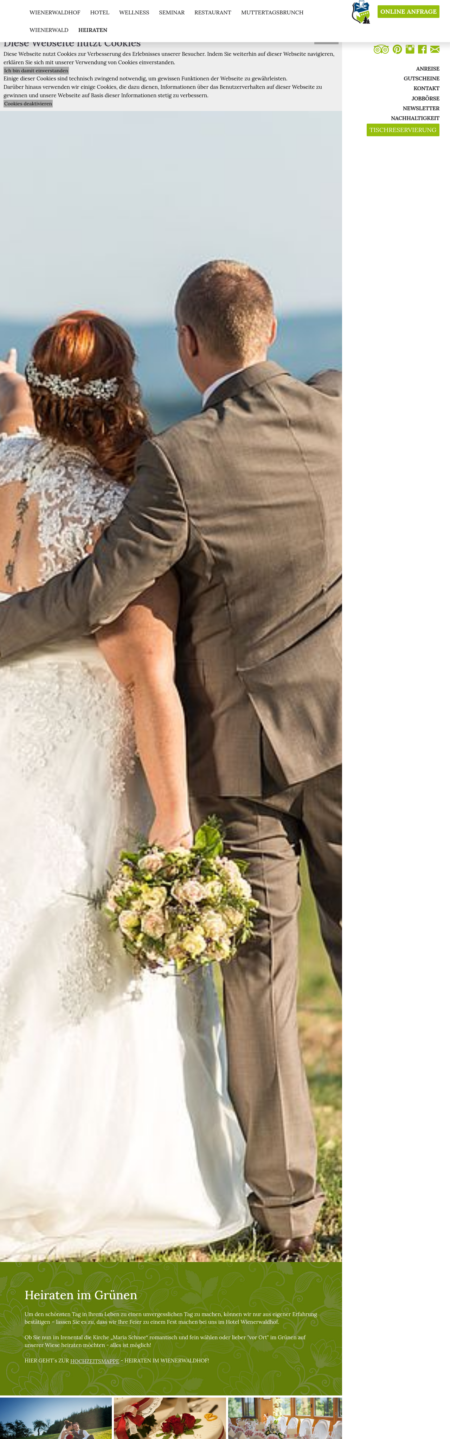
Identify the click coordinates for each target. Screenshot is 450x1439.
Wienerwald (49, 29)
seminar (172, 12)
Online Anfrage (408, 11)
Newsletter (421, 108)
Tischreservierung (403, 130)
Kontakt (426, 88)
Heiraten (93, 29)
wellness (134, 12)
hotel (99, 12)
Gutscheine (421, 78)
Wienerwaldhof (55, 12)
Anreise (427, 68)
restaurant (212, 12)
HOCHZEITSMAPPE (94, 1361)
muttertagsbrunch (272, 12)
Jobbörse (425, 98)
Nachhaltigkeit (415, 117)
